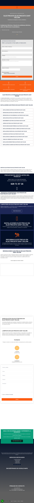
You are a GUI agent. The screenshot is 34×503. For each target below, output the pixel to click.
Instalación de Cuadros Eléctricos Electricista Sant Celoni (16, 144)
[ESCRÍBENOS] (17, 357)
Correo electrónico (5, 51)
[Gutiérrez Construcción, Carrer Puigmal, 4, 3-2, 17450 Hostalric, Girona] (17, 477)
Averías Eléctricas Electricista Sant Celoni (12, 123)
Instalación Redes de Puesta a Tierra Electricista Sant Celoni (16, 128)
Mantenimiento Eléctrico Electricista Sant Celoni (14, 120)
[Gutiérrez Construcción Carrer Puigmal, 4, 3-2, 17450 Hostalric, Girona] (17, 416)
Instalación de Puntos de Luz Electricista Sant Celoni (15, 131)
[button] (17, 110)
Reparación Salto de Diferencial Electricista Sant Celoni (15, 115)
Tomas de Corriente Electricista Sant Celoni (13, 139)
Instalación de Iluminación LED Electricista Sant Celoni (15, 136)
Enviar (17, 76)
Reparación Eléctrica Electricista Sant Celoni (13, 112)
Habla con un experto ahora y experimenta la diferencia (17, 431)
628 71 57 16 (17, 184)
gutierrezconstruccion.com (13, 13)
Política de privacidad (11, 73)
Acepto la (9, 73)
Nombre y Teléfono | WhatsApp (7, 46)
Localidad (3, 55)
